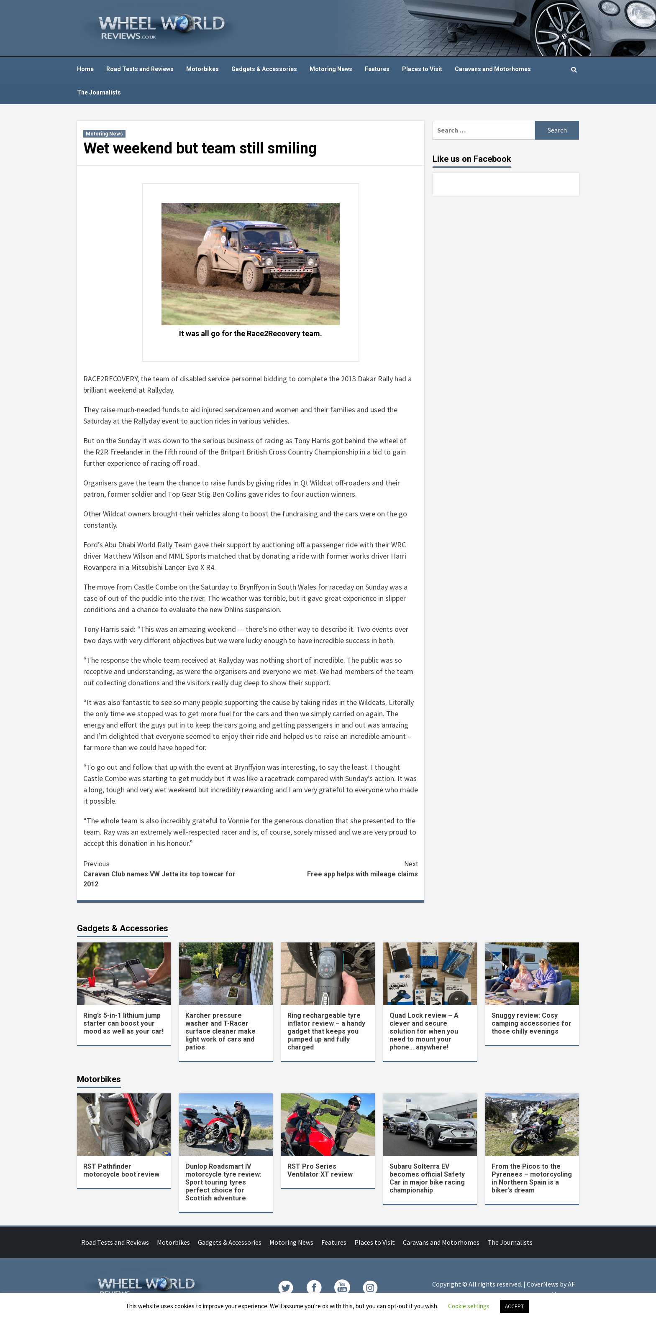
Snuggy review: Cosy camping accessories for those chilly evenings (531, 1023)
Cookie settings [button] (468, 1306)
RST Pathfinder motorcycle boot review (121, 1170)
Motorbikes (202, 69)
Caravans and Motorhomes (493, 69)
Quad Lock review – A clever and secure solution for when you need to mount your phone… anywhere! (424, 1031)
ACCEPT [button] (514, 1306)
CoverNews (543, 1284)
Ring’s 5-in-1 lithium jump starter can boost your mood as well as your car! (123, 1023)
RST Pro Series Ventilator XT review (320, 1170)
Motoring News (331, 69)
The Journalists (99, 92)
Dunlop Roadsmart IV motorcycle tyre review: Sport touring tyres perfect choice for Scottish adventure (223, 1182)
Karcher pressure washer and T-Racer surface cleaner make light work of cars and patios (220, 1031)
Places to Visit (422, 69)
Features (377, 69)
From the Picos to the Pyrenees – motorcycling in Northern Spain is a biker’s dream (532, 1178)
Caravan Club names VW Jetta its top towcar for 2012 (167, 873)
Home (85, 69)
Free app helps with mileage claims (334, 868)
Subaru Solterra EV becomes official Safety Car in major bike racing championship (427, 1178)
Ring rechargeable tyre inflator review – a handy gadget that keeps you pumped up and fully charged (326, 1031)
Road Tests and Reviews (140, 69)
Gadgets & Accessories (264, 69)
